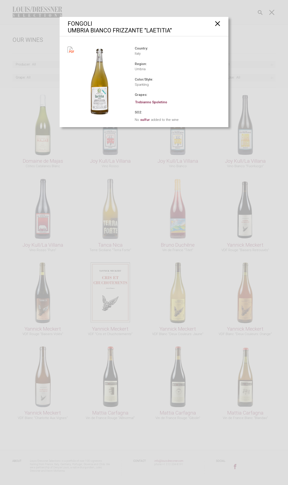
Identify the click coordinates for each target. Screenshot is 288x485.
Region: (141, 64)
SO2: (138, 112)
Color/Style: (144, 79)
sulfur (145, 120)
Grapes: (141, 95)
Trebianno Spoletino (151, 102)
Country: (141, 48)
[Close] (217, 23)
